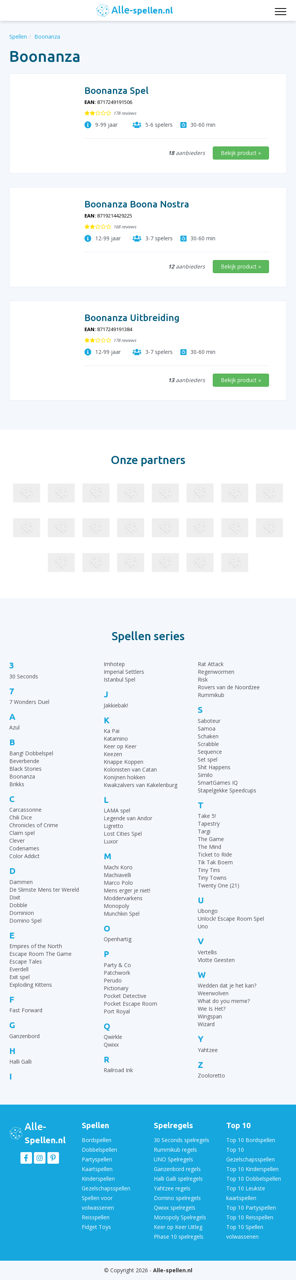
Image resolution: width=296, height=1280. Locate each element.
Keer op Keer (120, 746)
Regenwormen (216, 671)
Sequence (210, 751)
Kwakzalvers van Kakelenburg (140, 785)
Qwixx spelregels (174, 1207)
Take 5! (207, 815)
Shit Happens (214, 767)
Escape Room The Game (40, 953)
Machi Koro (118, 867)
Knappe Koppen (123, 761)
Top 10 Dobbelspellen (253, 1178)
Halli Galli (20, 1061)
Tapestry (209, 823)
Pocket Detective (125, 996)
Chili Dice (20, 817)
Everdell (19, 969)
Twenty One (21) (218, 885)
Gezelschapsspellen (106, 1188)
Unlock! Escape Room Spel (231, 918)
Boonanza (22, 776)
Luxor (111, 841)
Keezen (113, 754)
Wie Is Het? (211, 1008)
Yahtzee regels (172, 1188)
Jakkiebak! (116, 705)
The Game (211, 839)
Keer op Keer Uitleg (178, 1227)
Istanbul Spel (119, 679)
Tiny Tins (209, 870)
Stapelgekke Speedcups (227, 790)
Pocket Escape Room (130, 1003)
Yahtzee (208, 1050)
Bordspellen (96, 1140)
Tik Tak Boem (215, 862)
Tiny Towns (212, 877)
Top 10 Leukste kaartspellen (245, 1193)
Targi (204, 831)
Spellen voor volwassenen (98, 1202)
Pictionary (116, 988)
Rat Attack (211, 664)
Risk (203, 679)
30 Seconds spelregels (181, 1140)
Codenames (24, 848)
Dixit (14, 897)
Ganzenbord (24, 1036)
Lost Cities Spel (123, 833)
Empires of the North (35, 946)
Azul (14, 727)
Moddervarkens (123, 898)
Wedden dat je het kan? (227, 985)
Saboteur (209, 720)
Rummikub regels (175, 1149)
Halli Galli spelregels (178, 1178)
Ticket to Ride (215, 854)
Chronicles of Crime (33, 825)
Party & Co (117, 965)
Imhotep (114, 664)
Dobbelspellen (99, 1149)
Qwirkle (113, 1036)
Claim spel (22, 832)
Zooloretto (211, 1075)
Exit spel (19, 977)
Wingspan (210, 1016)
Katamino (116, 738)
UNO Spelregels (173, 1159)
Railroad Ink (118, 1070)
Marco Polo (118, 882)
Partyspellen (97, 1159)
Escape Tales (25, 961)
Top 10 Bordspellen (250, 1140)
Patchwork (117, 972)
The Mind (209, 846)
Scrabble (208, 744)
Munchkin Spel (122, 913)
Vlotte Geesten (216, 960)
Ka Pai (111, 730)
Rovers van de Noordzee (229, 687)
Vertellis (207, 952)
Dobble (18, 905)
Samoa (206, 728)
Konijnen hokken (124, 777)
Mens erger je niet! (127, 890)
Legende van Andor (128, 818)
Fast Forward (25, 1010)
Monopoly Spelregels (180, 1217)
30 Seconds (23, 676)
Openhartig (117, 939)
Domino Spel (25, 920)
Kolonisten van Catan (130, 769)
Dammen (21, 882)
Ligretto (113, 826)
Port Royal (117, 1011)
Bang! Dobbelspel (31, 753)
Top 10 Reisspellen (249, 1217)
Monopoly (116, 905)
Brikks (16, 784)
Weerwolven (213, 993)
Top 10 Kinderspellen (252, 1169)
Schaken (208, 736)
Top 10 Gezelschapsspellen (250, 1154)
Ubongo (208, 911)
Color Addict (24, 856)
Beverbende (24, 761)
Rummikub (211, 695)
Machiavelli (117, 875)
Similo (205, 775)
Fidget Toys (96, 1227)
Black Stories (25, 768)
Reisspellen (95, 1217)
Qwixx (111, 1044)
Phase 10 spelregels (179, 1236)
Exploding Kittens (30, 984)
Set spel (207, 759)
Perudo (113, 980)
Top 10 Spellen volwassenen (244, 1231)
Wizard (206, 1024)
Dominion (21, 912)
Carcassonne (25, 809)
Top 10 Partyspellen (251, 1207)
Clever (17, 840)
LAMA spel (117, 810)
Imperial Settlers (124, 671)
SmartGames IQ (218, 782)
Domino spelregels (177, 1198)
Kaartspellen (97, 1169)
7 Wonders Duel (29, 701)
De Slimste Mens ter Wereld (44, 889)
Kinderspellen (98, 1178)
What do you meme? (224, 1001)
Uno (203, 926)
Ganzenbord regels (177, 1169)
